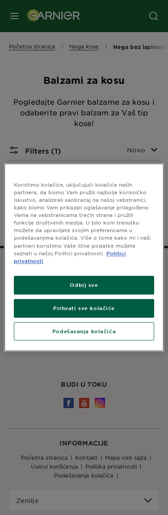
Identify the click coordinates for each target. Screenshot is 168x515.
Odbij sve (84, 285)
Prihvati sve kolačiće (84, 308)
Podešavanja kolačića (84, 331)
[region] (84, 257)
